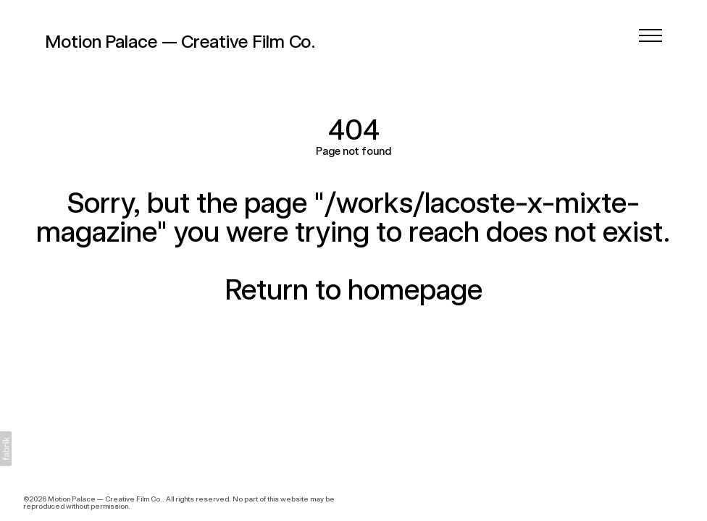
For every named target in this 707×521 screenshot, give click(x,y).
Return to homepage (353, 289)
